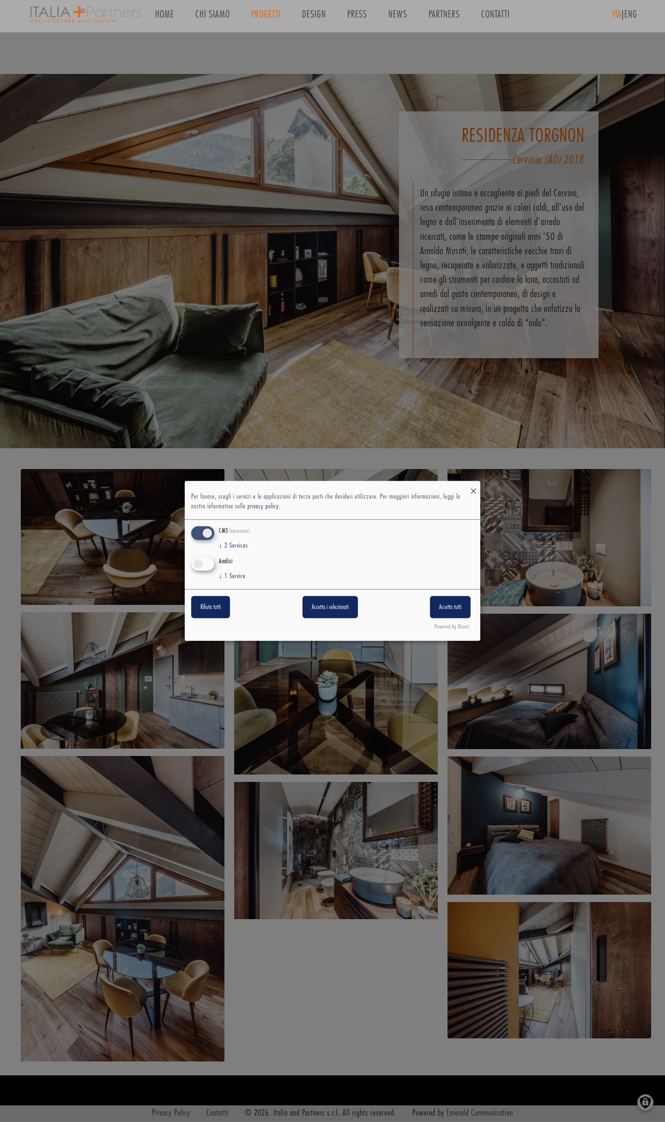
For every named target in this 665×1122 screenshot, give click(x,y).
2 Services (233, 545)
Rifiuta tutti (210, 607)
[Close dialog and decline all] (473, 487)
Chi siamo (212, 18)
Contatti (495, 18)
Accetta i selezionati (330, 607)
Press (357, 18)
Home (164, 18)
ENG (630, 18)
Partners (444, 18)
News (397, 18)
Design (314, 18)
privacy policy (263, 506)
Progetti (266, 18)
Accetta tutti (450, 607)
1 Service (232, 575)
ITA (617, 18)
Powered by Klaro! (452, 626)
